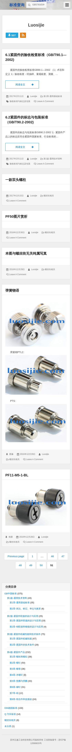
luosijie (33, 96)
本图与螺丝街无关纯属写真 (26, 253)
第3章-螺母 (15, 669)
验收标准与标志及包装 (20, 101)
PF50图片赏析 (16, 216)
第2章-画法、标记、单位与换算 (25, 608)
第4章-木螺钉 (16, 675)
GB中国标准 (10, 593)
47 (64, 556)
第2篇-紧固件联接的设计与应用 (22, 616)
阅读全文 (27, 84)
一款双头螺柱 (15, 180)
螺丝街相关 (49, 195)
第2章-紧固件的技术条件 (22, 644)
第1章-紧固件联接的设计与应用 (25, 620)
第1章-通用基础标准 (53, 96)
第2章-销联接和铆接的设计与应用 (26, 626)
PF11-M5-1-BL (16, 475)
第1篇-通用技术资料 (53, 159)
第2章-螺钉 (15, 662)
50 (43, 565)
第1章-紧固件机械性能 (21, 638)
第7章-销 (14, 693)
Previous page (16, 556)
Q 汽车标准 (10, 714)
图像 (11, 454)
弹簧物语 (12, 290)
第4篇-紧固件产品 (16, 652)
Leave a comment (45, 101)
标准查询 (16, 5)
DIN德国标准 (10, 708)
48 (22, 565)
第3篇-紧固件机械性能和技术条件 (23, 634)
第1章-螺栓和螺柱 (18, 656)
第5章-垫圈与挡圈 (18, 681)
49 (32, 565)
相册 (11, 537)
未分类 (7, 726)
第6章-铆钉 (15, 687)
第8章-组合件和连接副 (21, 699)
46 (54, 556)
